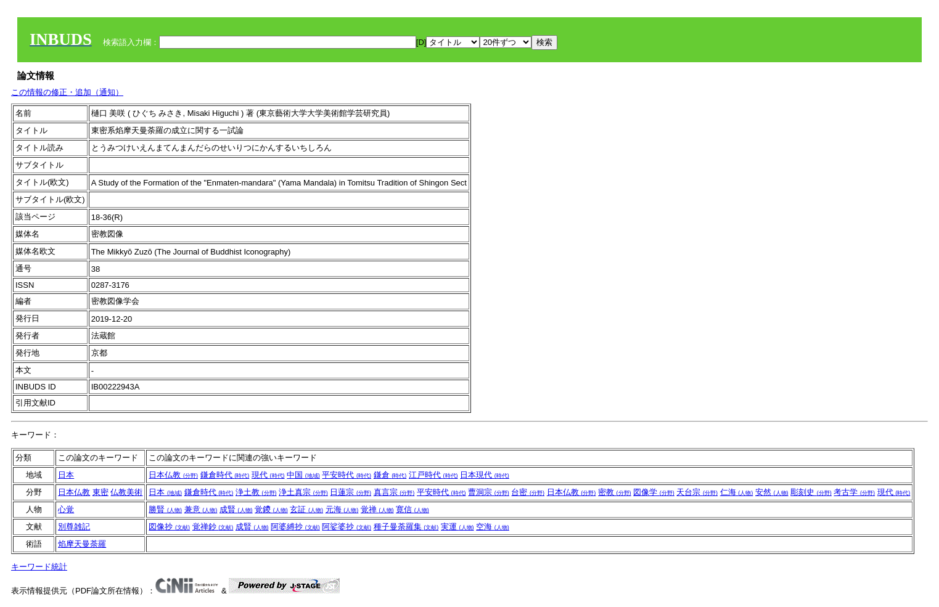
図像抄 (169, 526)
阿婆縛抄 (295, 526)
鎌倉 (390, 474)
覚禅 (377, 509)
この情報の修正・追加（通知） (67, 92)
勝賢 (165, 509)
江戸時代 (433, 474)
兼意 (201, 509)
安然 (772, 492)
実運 (457, 526)
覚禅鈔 (213, 526)
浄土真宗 (303, 492)
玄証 (306, 509)
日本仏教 (173, 474)
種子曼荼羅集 (406, 526)
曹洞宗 (488, 492)
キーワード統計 (39, 566)
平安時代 (346, 474)
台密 (527, 492)
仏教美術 (126, 492)
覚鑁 (271, 509)
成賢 (236, 509)
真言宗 (394, 492)
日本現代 (484, 474)
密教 (614, 492)
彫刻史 (811, 492)
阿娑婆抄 (346, 526)
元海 (342, 509)
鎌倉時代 (225, 474)
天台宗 (697, 492)
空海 (492, 526)
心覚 (66, 509)
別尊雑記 (74, 526)
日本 (66, 474)
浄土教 (256, 492)
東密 (100, 492)
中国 (303, 474)
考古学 (854, 492)
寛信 (412, 509)
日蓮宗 (350, 492)
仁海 (736, 492)
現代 (268, 474)
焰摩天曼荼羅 (82, 543)
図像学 (654, 492)
